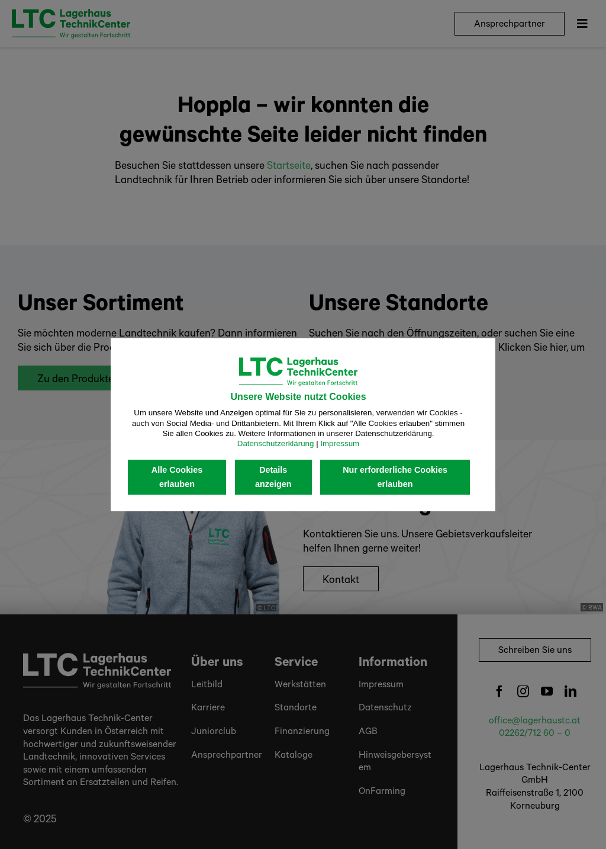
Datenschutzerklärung (275, 443)
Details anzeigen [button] (273, 477)
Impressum (339, 443)
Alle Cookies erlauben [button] (177, 477)
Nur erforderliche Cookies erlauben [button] (395, 477)
